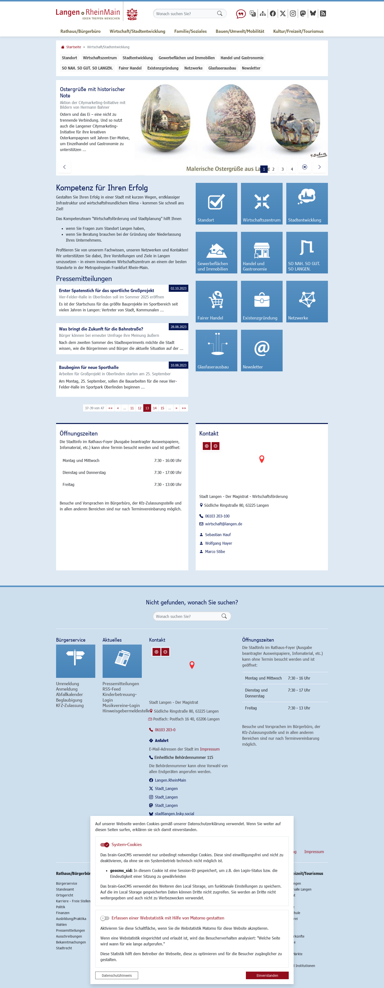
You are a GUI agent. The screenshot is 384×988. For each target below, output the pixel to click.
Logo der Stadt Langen (97, 11)
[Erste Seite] (110, 408)
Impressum (210, 749)
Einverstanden (267, 975)
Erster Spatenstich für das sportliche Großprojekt (106, 290)
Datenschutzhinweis (117, 975)
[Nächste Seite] (176, 408)
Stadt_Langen (166, 788)
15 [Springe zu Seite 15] (162, 408)
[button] (64, 167)
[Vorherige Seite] (118, 408)
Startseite (73, 47)
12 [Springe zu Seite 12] (139, 408)
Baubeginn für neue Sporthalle (89, 367)
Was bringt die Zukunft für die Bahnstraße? (101, 328)
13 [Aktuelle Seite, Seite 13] (147, 408)
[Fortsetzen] (304, 167)
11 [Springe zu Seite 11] (132, 408)
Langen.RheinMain (170, 780)
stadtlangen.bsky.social (174, 813)
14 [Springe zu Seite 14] (154, 408)
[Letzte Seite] (184, 408)
